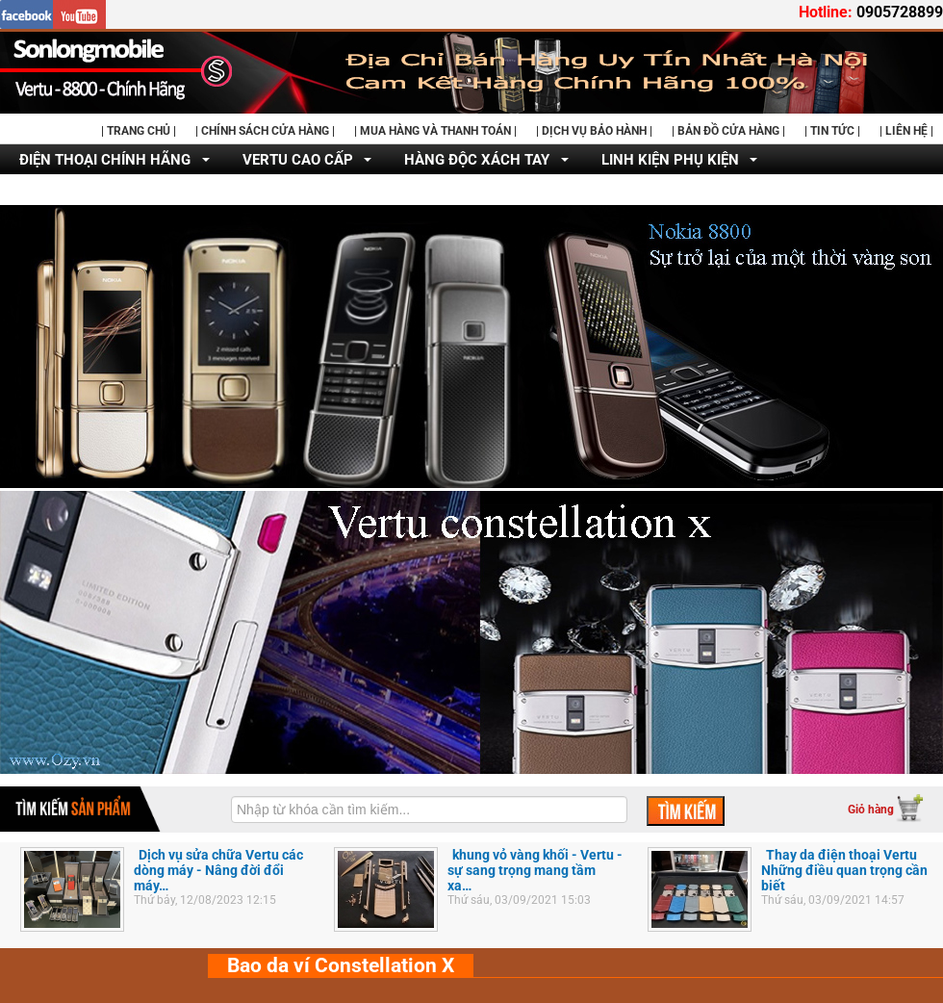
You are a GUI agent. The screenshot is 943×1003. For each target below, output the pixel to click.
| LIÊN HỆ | (906, 131)
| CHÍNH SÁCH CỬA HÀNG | (265, 131)
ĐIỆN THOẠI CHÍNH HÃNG (105, 159)
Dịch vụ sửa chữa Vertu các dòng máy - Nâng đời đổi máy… (218, 870)
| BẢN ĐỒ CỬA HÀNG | (728, 131)
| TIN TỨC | (832, 131)
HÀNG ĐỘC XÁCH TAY (476, 159)
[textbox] (429, 809)
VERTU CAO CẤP (297, 159)
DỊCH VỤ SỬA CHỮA (86, 190)
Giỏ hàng (871, 809)
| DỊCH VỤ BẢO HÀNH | (594, 131)
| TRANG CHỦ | (138, 131)
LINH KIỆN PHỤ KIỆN (670, 159)
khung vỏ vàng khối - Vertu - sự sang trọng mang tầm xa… (535, 870)
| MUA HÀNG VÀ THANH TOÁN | (435, 131)
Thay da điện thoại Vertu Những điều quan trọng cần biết (844, 870)
